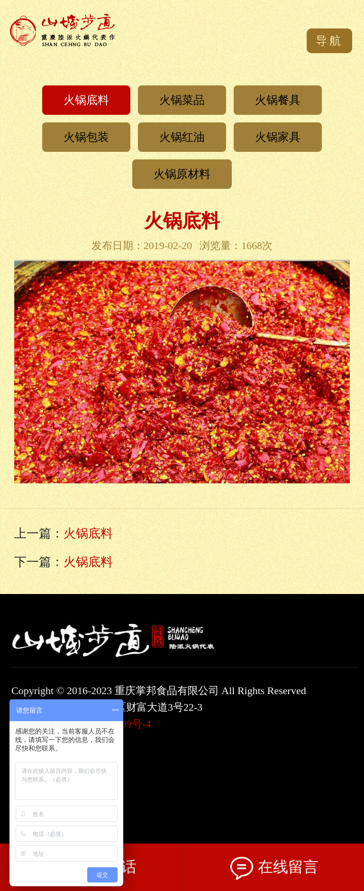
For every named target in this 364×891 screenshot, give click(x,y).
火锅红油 (182, 137)
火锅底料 (86, 100)
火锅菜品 (182, 100)
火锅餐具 (277, 100)
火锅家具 (277, 137)
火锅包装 (86, 137)
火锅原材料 (182, 174)
